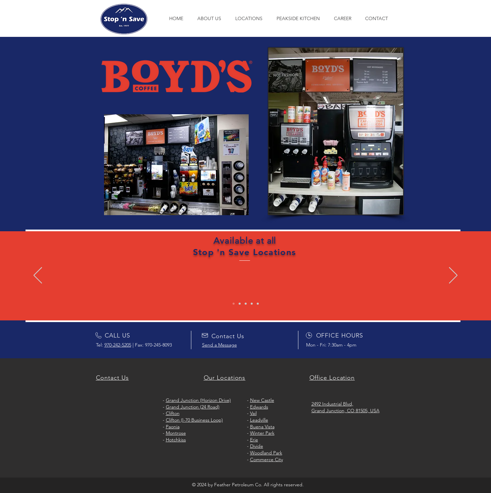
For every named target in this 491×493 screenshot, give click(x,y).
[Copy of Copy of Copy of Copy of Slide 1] (258, 304)
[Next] (453, 276)
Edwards (259, 407)
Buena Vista (262, 427)
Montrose (176, 433)
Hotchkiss (176, 440)
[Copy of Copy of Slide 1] (246, 304)
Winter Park (262, 433)
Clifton (173, 413)
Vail (253, 413)
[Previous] (38, 276)
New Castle (262, 400)
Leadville (259, 420)
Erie (254, 440)
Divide (256, 446)
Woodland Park (266, 453)
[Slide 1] (234, 304)
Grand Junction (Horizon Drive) (198, 400)
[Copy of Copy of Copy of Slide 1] (252, 304)
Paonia (173, 427)
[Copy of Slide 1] (240, 304)
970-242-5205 (117, 345)
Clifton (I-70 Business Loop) (194, 420)
